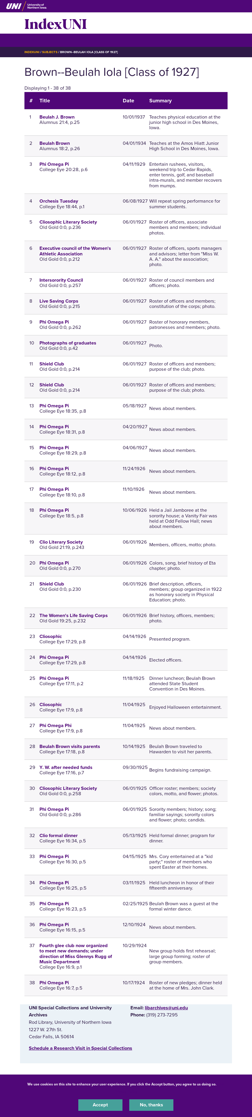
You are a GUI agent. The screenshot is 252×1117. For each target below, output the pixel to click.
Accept (100, 1105)
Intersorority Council (61, 280)
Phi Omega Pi (54, 164)
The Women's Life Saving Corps (73, 616)
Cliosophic (50, 636)
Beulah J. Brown (56, 117)
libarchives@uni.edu (166, 1008)
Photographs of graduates (67, 343)
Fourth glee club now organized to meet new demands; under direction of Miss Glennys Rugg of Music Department (75, 954)
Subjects (49, 52)
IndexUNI (55, 23)
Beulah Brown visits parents (69, 746)
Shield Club (51, 364)
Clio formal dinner (58, 836)
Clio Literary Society (61, 542)
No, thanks (151, 1105)
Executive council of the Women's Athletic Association (75, 251)
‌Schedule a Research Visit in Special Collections (80, 1048)
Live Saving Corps (58, 301)
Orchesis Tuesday (58, 201)
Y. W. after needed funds (65, 767)
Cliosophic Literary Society (68, 222)
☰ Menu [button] (34, 40)
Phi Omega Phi (55, 726)
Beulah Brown (54, 143)
